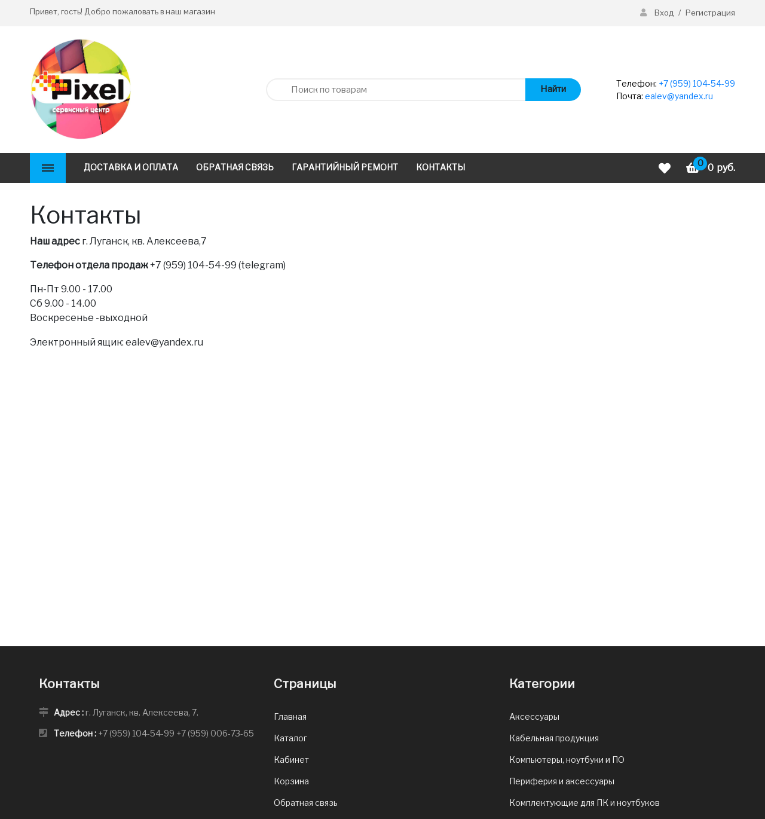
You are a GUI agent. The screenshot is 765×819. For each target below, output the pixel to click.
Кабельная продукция (554, 738)
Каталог (290, 738)
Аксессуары (534, 716)
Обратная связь (306, 802)
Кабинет (291, 759)
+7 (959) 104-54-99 (697, 83)
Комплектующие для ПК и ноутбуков (584, 802)
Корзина (291, 781)
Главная (290, 716)
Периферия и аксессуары (561, 781)
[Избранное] (666, 168)
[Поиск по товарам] (395, 90)
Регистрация (710, 12)
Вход (657, 12)
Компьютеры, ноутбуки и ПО (567, 759)
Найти (553, 89)
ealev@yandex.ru (679, 96)
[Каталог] (48, 168)
